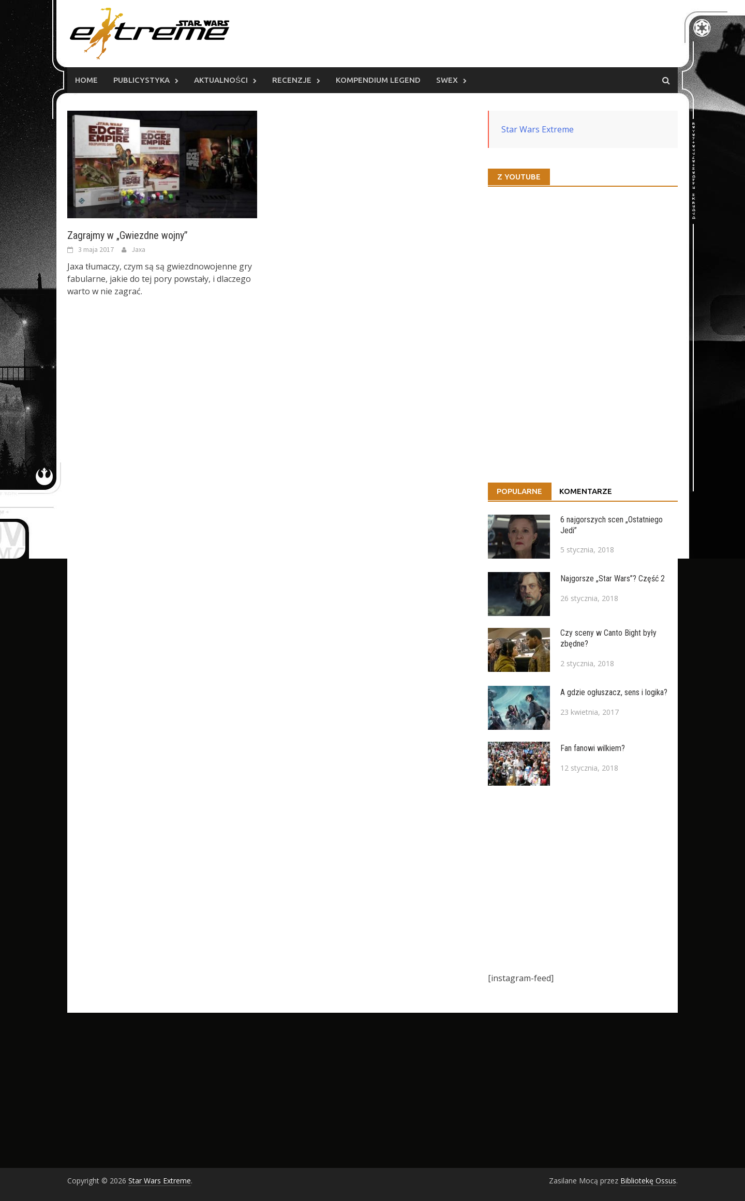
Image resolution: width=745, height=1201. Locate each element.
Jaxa (138, 249)
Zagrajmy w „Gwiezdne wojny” (127, 235)
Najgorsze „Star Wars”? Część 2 (612, 578)
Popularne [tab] (519, 491)
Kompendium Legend (378, 80)
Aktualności (221, 80)
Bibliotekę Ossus (648, 1180)
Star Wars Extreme (537, 129)
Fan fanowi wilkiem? (592, 748)
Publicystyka (141, 80)
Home (86, 80)
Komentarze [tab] (585, 491)
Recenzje (291, 80)
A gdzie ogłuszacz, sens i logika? (613, 692)
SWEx (447, 80)
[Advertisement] (583, 878)
